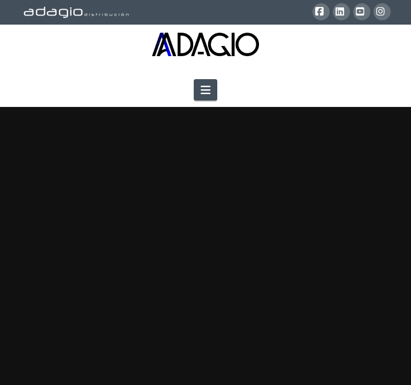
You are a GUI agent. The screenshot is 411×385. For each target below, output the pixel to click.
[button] (205, 90)
